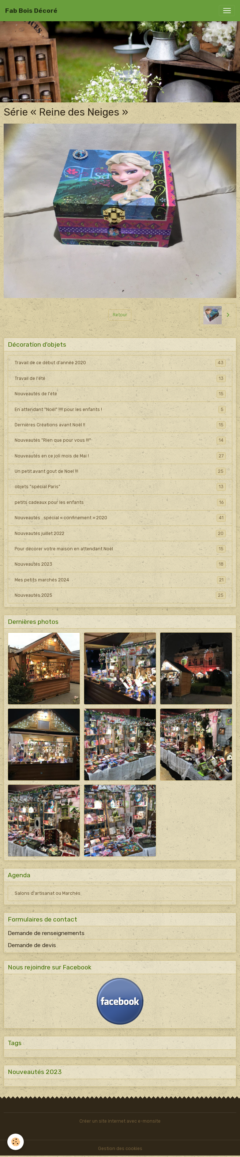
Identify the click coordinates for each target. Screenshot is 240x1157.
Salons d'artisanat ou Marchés (47, 893)
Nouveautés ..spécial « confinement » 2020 (120, 517)
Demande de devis (32, 945)
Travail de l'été (120, 378)
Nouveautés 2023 (120, 564)
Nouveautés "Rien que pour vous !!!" (120, 440)
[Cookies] (15, 1142)
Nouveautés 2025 (120, 595)
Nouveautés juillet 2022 (120, 533)
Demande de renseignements (46, 933)
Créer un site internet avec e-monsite (120, 1121)
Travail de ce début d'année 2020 (120, 362)
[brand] (31, 10)
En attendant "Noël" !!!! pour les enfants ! (120, 409)
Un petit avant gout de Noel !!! (120, 471)
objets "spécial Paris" (120, 486)
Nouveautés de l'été (120, 393)
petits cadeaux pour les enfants (120, 502)
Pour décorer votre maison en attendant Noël (120, 549)
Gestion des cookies (120, 1148)
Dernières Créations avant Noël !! (120, 425)
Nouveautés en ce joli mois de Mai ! (120, 456)
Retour (120, 314)
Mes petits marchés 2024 (120, 580)
